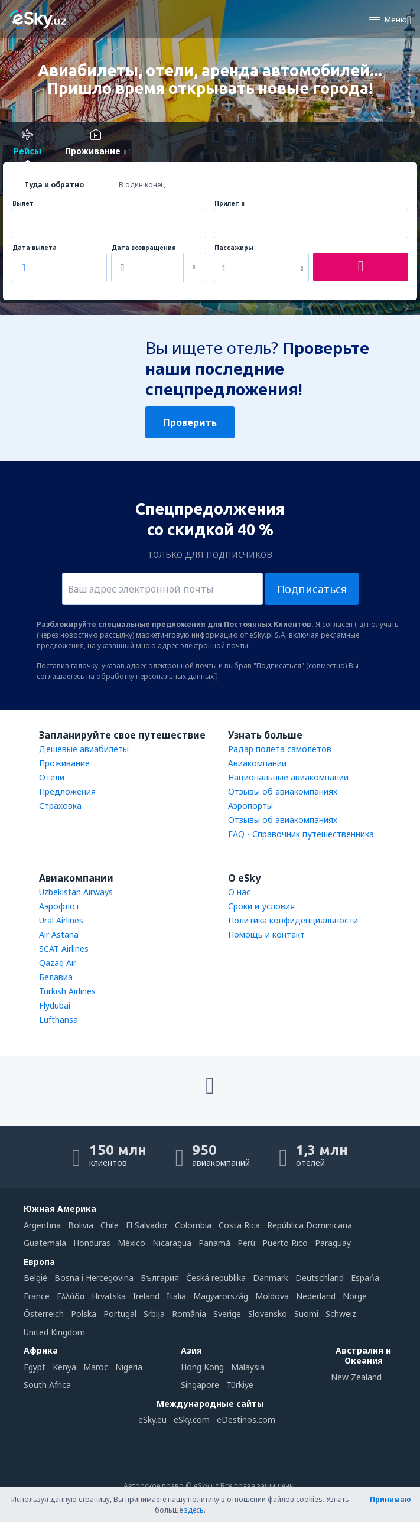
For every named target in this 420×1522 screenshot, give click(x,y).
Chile (109, 1225)
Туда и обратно (54, 185)
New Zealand (356, 1377)
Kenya (64, 1367)
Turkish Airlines (67, 991)
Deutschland (319, 1277)
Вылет (23, 203)
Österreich (44, 1313)
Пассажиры (233, 248)
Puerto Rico (285, 1242)
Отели (51, 777)
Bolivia (80, 1225)
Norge (355, 1296)
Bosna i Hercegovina (94, 1277)
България (160, 1277)
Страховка (60, 805)
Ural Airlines (61, 920)
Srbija (154, 1313)
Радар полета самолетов (279, 749)
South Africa (47, 1384)
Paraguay (333, 1242)
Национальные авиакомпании (288, 777)
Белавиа (56, 977)
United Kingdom (54, 1332)
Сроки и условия (261, 906)
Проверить (190, 422)
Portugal (119, 1313)
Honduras (91, 1242)
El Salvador (147, 1225)
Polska (83, 1313)
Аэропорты (250, 805)
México (131, 1242)
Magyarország (220, 1296)
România (189, 1313)
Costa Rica (239, 1225)
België (35, 1277)
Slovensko (267, 1313)
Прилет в (229, 203)
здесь (194, 1510)
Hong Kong (202, 1367)
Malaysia (248, 1367)
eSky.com (192, 1419)
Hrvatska (109, 1296)
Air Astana (59, 934)
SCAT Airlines (64, 948)
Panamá (214, 1242)
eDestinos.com (246, 1419)
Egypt (34, 1367)
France (37, 1296)
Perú (246, 1242)
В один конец (142, 185)
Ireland (146, 1296)
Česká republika (216, 1277)
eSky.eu (152, 1419)
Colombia (193, 1225)
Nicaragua (171, 1242)
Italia (176, 1296)
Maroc (95, 1367)
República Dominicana (309, 1225)
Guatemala (45, 1242)
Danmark (270, 1277)
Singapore (200, 1384)
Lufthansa (58, 1019)
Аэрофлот (59, 906)
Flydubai (54, 1005)
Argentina (42, 1225)
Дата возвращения (144, 248)
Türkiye (239, 1384)
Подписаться (312, 589)
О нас (239, 891)
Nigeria (128, 1367)
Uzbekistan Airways (76, 891)
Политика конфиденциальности (293, 920)
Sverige (227, 1313)
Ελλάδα (70, 1296)
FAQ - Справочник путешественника (301, 834)
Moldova (272, 1296)
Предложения (67, 791)
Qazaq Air (57, 962)
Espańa (365, 1277)
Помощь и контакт (266, 934)
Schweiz (340, 1313)
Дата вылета (34, 248)
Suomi (306, 1313)
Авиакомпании (257, 763)
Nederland (316, 1296)
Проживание (64, 763)
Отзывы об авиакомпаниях (282, 791)
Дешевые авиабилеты (84, 749)
